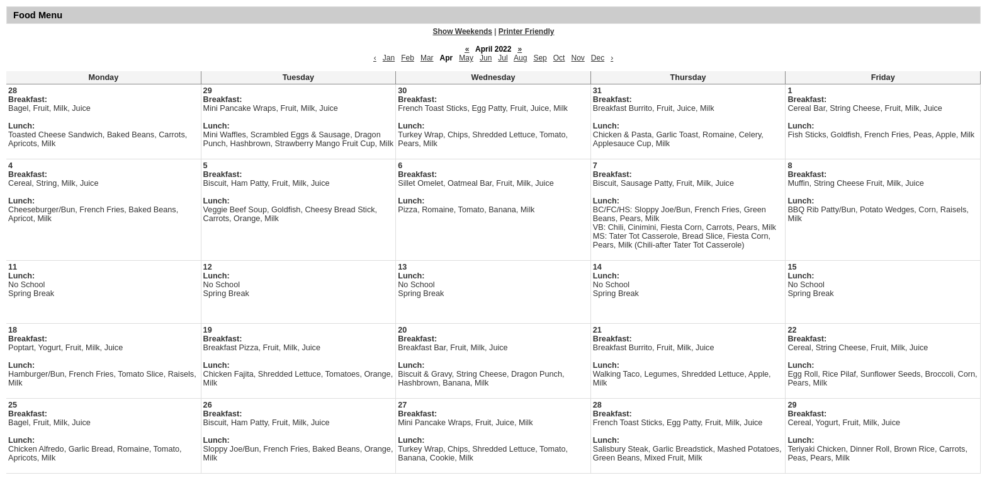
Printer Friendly (527, 31)
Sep (539, 58)
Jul (502, 58)
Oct (559, 58)
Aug (520, 58)
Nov (577, 58)
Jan (389, 58)
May (466, 58)
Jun (486, 58)
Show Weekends (462, 31)
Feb (407, 58)
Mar (427, 58)
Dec (597, 58)
